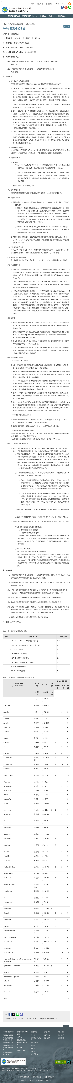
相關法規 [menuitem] (43, 16)
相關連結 (61, 1032)
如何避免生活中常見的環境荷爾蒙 (8, 1047)
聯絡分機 (45, 1071)
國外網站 (61, 1038)
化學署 (57, 4)
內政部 (33, 1051)
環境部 (33, 1035)
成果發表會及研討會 (22, 1051)
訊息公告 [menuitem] (52, 16)
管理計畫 (20, 1037)
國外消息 (47, 1038)
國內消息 (47, 1035)
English (64, 4)
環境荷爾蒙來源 (8, 1042)
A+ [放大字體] (65, 26)
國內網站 (61, 1035)
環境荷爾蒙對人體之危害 (8, 1053)
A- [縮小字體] (69, 26)
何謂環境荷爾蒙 (8, 1035)
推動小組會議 (21, 1040)
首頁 (32, 4)
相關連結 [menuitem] (61, 16)
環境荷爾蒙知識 (8, 1032)
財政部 (33, 1048)
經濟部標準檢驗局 (36, 1039)
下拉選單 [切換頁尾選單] (66, 1026)
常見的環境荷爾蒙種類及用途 (8, 1039)
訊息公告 (47, 1032)
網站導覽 (40, 4)
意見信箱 (49, 4)
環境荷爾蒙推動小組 (16, 24)
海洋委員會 (34, 1054)
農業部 (33, 1045)
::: (1, 1)
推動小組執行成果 (22, 1043)
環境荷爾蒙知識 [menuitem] (14, 16)
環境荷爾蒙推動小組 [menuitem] (29, 16)
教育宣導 (20, 1047)
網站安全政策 (37, 1077)
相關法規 (34, 1032)
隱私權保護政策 (49, 1077)
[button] (69, 3)
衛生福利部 (34, 1042)
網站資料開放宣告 (23, 1077)
